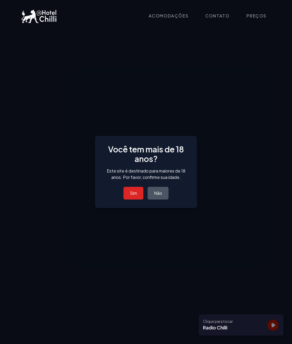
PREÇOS (256, 16)
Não (158, 193)
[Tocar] (273, 325)
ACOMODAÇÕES (169, 16)
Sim (133, 193)
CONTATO (217, 16)
